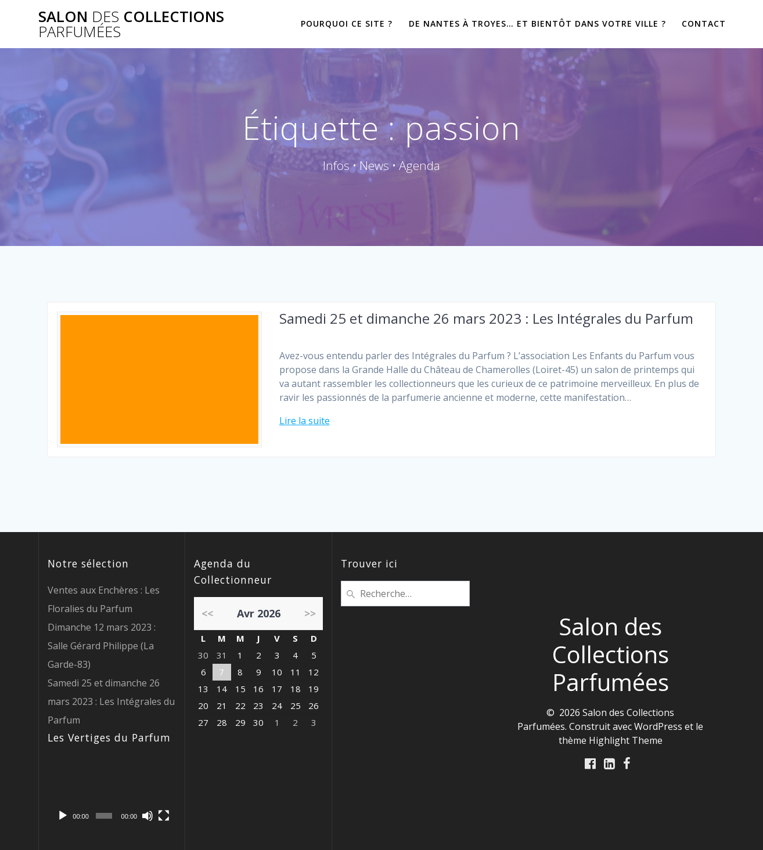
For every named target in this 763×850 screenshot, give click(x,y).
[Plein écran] (164, 816)
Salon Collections (131, 24)
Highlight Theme (626, 740)
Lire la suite (304, 420)
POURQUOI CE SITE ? (347, 23)
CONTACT (704, 23)
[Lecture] (63, 816)
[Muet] (147, 816)
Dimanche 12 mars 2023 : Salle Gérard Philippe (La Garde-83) (102, 646)
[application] (112, 791)
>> (310, 613)
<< (207, 613)
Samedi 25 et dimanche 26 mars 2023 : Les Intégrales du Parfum (486, 318)
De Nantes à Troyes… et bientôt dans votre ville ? (537, 23)
